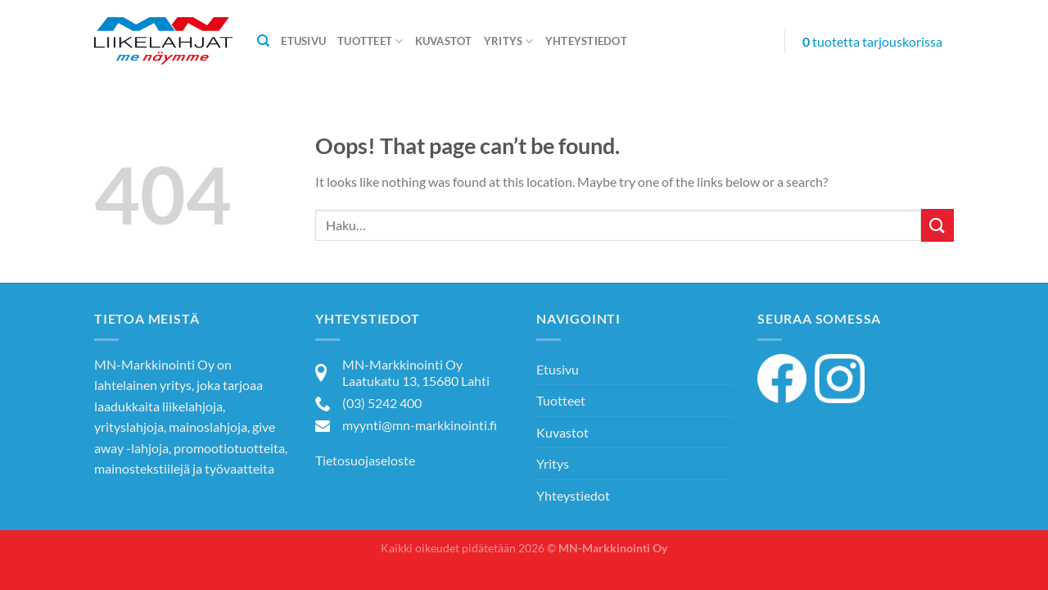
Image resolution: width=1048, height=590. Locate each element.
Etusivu (303, 41)
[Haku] (263, 41)
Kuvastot (443, 41)
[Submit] (937, 225)
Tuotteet (370, 41)
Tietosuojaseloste (365, 460)
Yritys (509, 41)
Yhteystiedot (586, 41)
